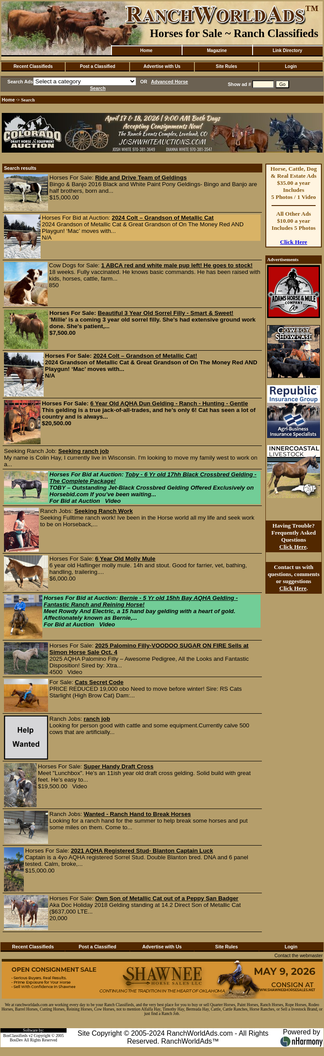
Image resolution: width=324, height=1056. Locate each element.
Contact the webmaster (298, 955)
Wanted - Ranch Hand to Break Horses (137, 814)
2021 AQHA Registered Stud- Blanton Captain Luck (142, 850)
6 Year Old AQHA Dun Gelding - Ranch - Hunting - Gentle (169, 403)
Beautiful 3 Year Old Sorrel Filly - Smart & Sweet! (166, 313)
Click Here (293, 242)
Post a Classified (97, 66)
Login (291, 66)
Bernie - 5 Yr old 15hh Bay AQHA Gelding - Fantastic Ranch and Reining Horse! (141, 601)
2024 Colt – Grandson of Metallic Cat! (145, 355)
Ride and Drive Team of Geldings (141, 177)
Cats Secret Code (99, 682)
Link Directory (287, 50)
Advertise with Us (162, 66)
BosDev (16, 1040)
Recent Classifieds (33, 66)
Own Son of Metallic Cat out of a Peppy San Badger (166, 898)
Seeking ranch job (83, 451)
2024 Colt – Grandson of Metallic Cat (163, 217)
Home (146, 50)
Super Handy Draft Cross (119, 766)
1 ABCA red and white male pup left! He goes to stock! (177, 265)
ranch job (97, 718)
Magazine (217, 50)
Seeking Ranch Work (103, 511)
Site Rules (226, 66)
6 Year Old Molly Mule (125, 558)
